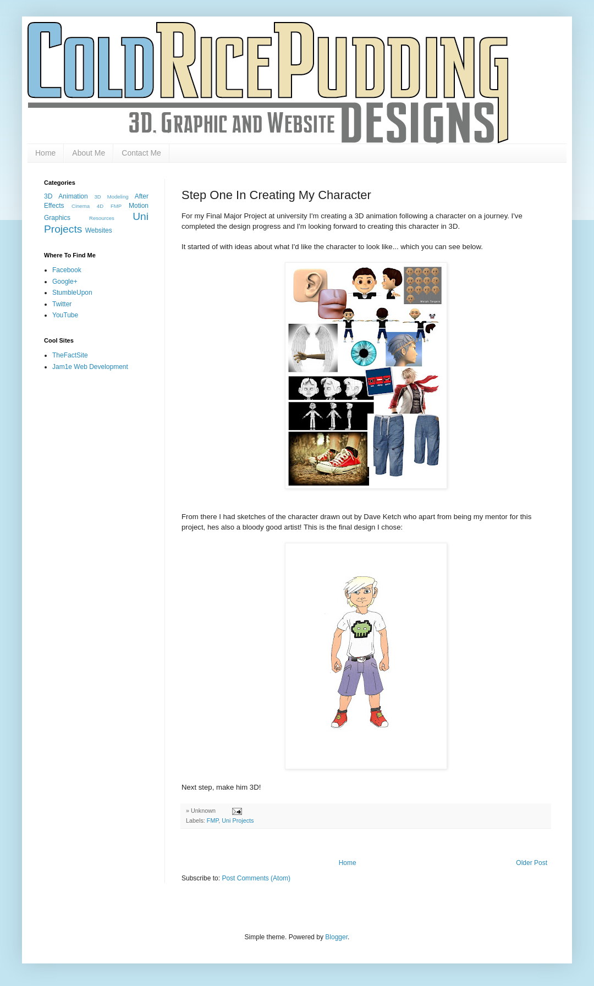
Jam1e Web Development (90, 367)
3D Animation (66, 196)
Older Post (531, 863)
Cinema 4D (87, 206)
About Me (88, 152)
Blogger (336, 937)
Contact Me (141, 152)
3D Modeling (111, 197)
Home (45, 152)
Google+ (65, 281)
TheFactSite (70, 355)
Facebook (66, 270)
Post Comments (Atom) (256, 878)
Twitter (62, 304)
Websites (98, 230)
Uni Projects (238, 820)
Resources (101, 218)
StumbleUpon (72, 292)
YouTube (65, 315)
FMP (212, 820)
